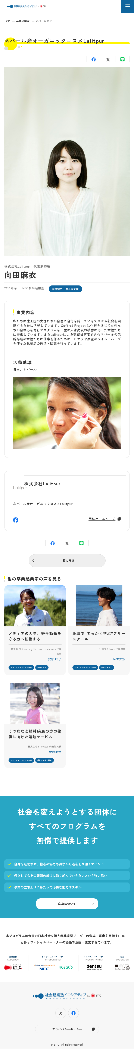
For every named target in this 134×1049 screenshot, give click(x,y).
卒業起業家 (22, 21)
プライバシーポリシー (67, 1029)
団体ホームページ (101, 518)
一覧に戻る (67, 560)
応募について (67, 904)
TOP (7, 21)
